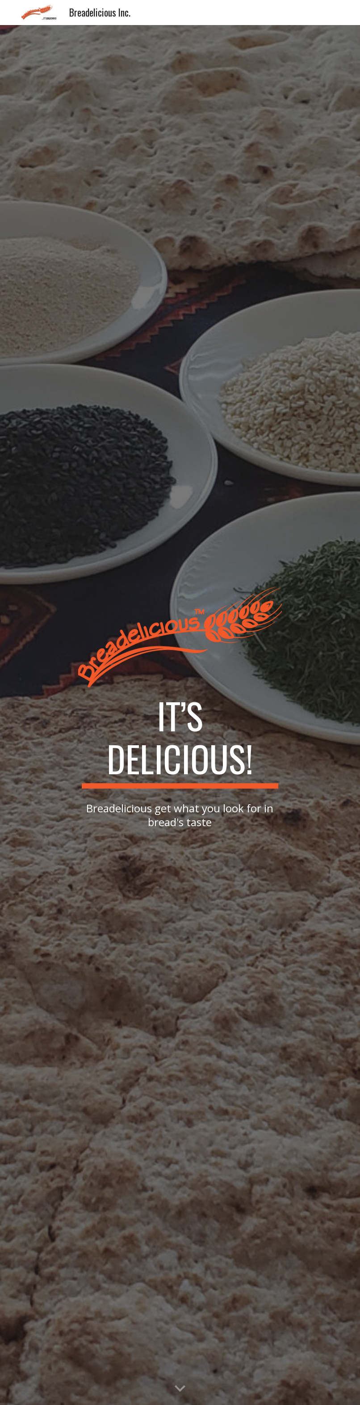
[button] (180, 1389)
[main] (180, 741)
